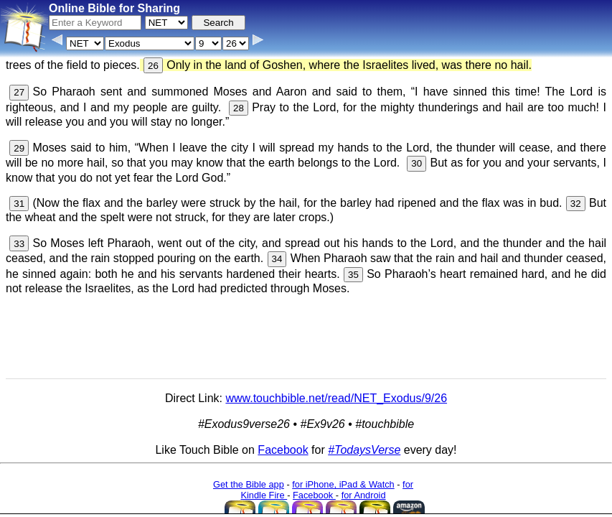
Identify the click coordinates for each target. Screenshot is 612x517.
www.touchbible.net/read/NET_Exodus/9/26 (336, 398)
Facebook (283, 450)
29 (19, 148)
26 (153, 65)
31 (19, 203)
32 (575, 203)
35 (353, 274)
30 (416, 163)
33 (19, 243)
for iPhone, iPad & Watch (343, 484)
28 (238, 108)
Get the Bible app (248, 484)
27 (19, 92)
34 (277, 258)
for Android (364, 495)
